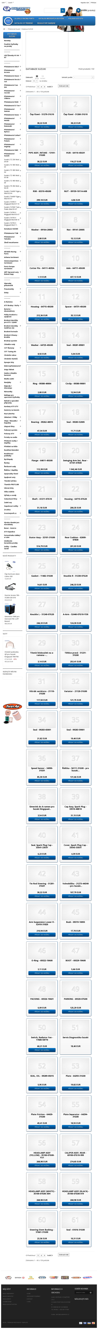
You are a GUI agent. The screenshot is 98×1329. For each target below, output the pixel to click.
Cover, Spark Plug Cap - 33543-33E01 (75, 846)
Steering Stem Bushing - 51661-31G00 (42, 1230)
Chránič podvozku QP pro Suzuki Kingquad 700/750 (12, 654)
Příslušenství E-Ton (12, 105)
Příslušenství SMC (11, 150)
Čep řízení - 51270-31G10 (42, 114)
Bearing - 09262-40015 (42, 422)
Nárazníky (8, 391)
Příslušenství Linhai (12, 135)
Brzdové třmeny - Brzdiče (11, 336)
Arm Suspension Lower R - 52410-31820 (42, 923)
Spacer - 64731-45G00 (75, 306)
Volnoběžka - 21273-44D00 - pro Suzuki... (76, 884)
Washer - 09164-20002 (42, 229)
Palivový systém (10, 430)
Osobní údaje (7, 1301)
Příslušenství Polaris (9, 140)
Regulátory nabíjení (46, 23)
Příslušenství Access (9, 71)
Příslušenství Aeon (11, 76)
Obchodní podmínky (33, 1296)
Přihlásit (93, 3)
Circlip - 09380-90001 (76, 383)
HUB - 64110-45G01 (75, 152)
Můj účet (7, 1289)
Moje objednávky (8, 1293)
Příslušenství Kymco (9, 131)
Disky (6, 293)
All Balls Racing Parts (10, 253)
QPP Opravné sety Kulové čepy (11, 273)
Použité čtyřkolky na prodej (11, 45)
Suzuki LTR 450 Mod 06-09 (11, 187)
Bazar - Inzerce (10, 528)
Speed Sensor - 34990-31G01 (42, 769)
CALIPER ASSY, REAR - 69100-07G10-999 (75, 1153)
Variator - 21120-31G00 (75, 691)
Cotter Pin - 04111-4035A (42, 268)
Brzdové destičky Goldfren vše (11, 327)
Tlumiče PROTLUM (11, 484)
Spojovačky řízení (11, 474)
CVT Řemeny (9, 348)
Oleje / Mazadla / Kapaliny (11, 422)
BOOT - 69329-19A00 (76, 960)
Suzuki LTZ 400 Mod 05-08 (11, 176)
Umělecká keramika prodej (10, 542)
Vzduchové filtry (10, 499)
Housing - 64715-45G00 (42, 306)
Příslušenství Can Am (11, 86)
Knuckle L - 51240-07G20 (42, 614)
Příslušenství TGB (11, 233)
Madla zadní (9, 379)
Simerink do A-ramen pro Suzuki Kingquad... (41, 807)
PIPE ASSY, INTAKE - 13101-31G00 (42, 153)
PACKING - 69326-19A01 (42, 999)
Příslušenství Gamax (9, 110)
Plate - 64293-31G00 (75, 1075)
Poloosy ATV (9, 434)
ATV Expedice (9, 532)
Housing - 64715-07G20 (75, 499)
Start (8, 21)
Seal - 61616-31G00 (75, 1229)
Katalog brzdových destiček (51, 18)
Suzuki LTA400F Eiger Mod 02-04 (12, 192)
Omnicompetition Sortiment (11, 262)
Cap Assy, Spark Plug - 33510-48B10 (76, 807)
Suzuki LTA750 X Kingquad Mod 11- (10, 224)
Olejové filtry (9, 426)
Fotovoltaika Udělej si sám (12, 536)
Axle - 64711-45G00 (75, 268)
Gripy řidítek (9, 369)
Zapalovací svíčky (11, 506)
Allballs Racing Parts (24, 18)
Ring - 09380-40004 (42, 383)
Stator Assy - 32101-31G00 (42, 537)
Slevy (5, 634)
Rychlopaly (8, 459)
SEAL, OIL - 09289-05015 (42, 1075)
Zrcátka (7, 510)
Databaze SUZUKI (11, 229)
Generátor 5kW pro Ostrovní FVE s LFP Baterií (12, 618)
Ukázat (28, 81)
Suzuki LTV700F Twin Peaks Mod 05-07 (11, 208)
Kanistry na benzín (11, 410)
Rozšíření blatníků (11, 450)
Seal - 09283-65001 (42, 729)
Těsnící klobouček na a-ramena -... (42, 653)
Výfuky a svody (10, 495)
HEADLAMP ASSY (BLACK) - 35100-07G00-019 (75, 1192)
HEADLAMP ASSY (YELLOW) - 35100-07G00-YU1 (42, 1155)
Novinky (7, 40)
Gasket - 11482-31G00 (42, 575)
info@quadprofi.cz (62, 1314)
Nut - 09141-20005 (75, 229)
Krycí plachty (9, 414)
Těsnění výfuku (10, 481)
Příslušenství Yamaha (9, 238)
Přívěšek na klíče (10, 446)
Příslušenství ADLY (11, 67)
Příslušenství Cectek (9, 92)
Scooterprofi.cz (10, 513)
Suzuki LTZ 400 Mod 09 (11, 182)
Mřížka (37, 77)
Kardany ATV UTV (11, 406)
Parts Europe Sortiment (9, 267)
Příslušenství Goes (11, 115)
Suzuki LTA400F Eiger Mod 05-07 (12, 197)
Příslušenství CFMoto (9, 97)
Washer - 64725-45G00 (42, 345)
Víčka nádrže (9, 492)
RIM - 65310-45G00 (42, 191)
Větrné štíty (9, 488)
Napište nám (85, 3)
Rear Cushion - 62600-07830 (75, 538)
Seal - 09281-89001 (76, 345)
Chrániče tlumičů (11, 359)
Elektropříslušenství (12, 366)
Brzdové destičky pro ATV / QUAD (11, 321)
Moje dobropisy (8, 1296)
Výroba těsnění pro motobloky (11, 523)
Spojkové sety (9, 477)
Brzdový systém (10, 341)
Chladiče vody (9, 344)
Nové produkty (9, 556)
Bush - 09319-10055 (75, 922)
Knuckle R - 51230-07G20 (75, 575)
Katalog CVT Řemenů (24, 23)
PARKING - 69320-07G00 (75, 999)
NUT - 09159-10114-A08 (75, 191)
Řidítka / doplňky (11, 470)
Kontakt (30, 1299)
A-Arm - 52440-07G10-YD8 (75, 614)
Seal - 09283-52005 (76, 422)
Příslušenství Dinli (11, 102)
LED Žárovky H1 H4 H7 (11, 56)
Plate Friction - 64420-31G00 (42, 1115)
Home (28, 1293)
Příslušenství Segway (9, 145)
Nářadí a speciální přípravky (11, 402)
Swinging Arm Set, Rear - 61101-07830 (75, 461)
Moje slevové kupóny (10, 1304)
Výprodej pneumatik (8, 284)
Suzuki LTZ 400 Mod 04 (11, 171)
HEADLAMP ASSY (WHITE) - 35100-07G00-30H (42, 1192)
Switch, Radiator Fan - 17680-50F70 (42, 1038)
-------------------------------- (12, 51)
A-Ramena (8, 302)
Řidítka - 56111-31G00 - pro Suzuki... (75, 769)
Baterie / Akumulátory (9, 310)
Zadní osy (8, 502)
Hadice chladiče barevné (10, 374)
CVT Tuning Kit (10, 351)
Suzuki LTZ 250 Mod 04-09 (11, 160)
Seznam (42, 77)
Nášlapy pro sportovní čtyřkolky (12, 396)
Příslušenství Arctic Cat (12, 80)
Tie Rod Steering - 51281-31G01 (41, 884)
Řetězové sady (10, 466)
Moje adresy (7, 1299)
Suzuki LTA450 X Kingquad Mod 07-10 (11, 203)
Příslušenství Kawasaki (9, 125)
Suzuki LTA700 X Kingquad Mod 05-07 (11, 213)
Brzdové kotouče (11, 331)
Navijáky (7, 382)
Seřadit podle (67, 77)
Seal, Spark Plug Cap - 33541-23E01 (42, 846)
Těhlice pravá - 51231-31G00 (75, 653)
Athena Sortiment (11, 257)
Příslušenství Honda (9, 119)
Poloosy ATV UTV (75, 18)
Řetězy (7, 463)
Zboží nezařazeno (11, 242)
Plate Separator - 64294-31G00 (75, 1115)
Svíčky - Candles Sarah (10, 547)
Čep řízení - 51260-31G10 (75, 114)
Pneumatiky (9, 289)
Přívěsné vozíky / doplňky (11, 442)
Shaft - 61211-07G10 (42, 499)
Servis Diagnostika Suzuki (75, 1037)
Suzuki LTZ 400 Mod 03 (11, 166)
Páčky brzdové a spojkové (10, 316)
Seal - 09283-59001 (76, 729)
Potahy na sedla (10, 437)
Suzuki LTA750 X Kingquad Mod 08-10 (11, 219)
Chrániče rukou (10, 355)
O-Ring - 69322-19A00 (42, 960)
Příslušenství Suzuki (9, 155)
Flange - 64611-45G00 (42, 460)
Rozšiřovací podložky (8, 455)
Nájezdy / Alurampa (8, 387)
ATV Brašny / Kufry (11, 305)
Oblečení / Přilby (10, 417)
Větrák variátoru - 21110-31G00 (42, 692)
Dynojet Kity (9, 362)
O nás (28, 1301)
